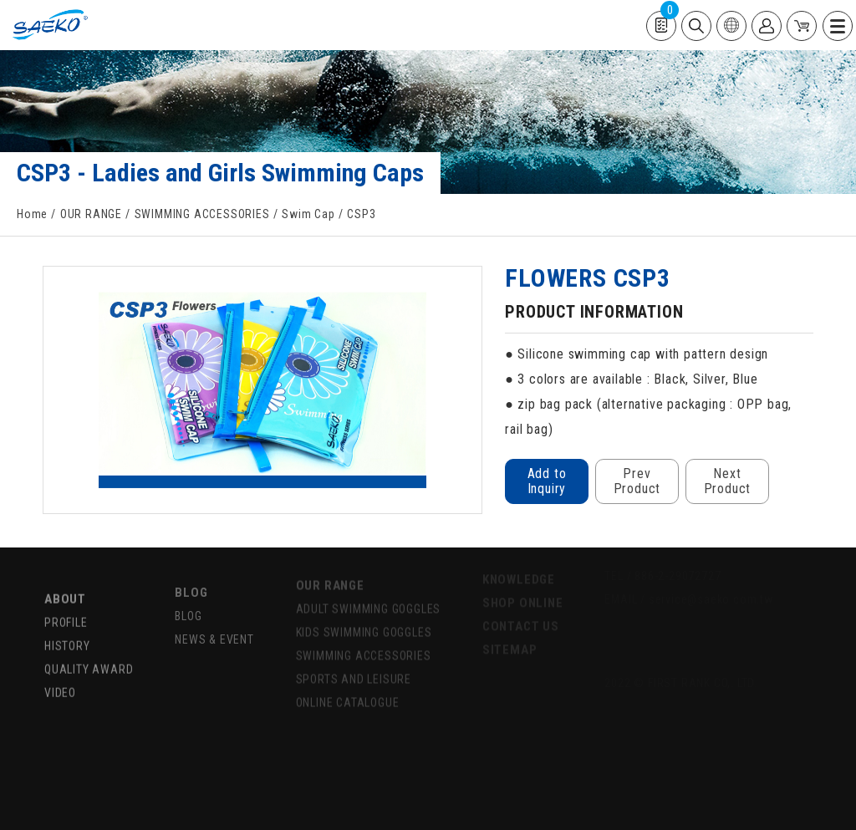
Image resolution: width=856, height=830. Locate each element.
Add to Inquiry (547, 481)
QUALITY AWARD (88, 658)
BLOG (191, 581)
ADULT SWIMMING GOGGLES (368, 600)
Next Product (728, 481)
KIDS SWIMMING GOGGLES (364, 623)
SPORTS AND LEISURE (353, 670)
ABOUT (65, 588)
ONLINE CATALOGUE (348, 693)
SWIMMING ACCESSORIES (202, 214)
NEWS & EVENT (214, 628)
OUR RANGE (91, 214)
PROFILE (66, 612)
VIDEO (60, 682)
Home (32, 214)
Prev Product (637, 481)
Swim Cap (308, 214)
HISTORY (67, 635)
